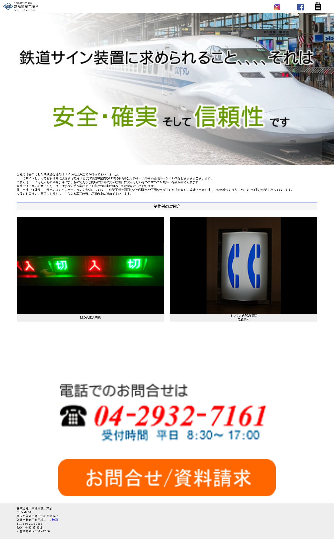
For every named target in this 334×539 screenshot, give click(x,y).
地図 (55, 520)
